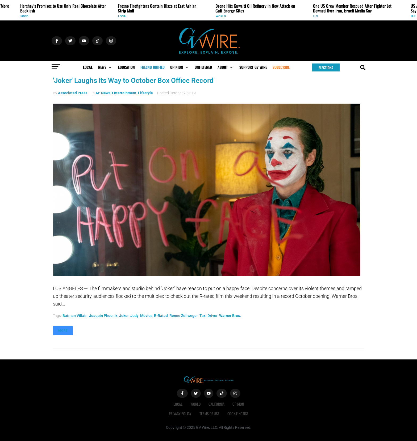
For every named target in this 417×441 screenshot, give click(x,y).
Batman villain (74, 315)
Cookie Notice (237, 413)
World (221, 16)
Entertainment (124, 93)
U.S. (316, 16)
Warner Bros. (230, 315)
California (216, 404)
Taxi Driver (208, 315)
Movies (146, 315)
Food (24, 16)
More (63, 330)
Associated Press (72, 93)
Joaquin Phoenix (103, 315)
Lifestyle (145, 93)
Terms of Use (209, 413)
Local (122, 16)
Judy (134, 315)
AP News (102, 93)
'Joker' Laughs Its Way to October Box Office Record (133, 80)
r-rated (161, 315)
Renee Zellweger (183, 315)
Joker (124, 315)
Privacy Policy (180, 413)
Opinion (238, 404)
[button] (105, 67)
